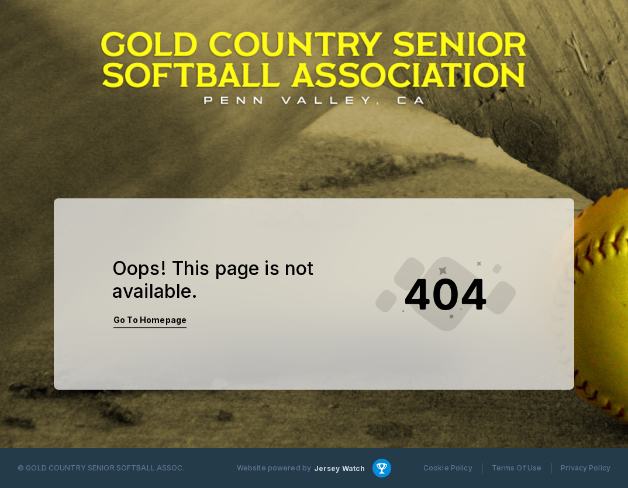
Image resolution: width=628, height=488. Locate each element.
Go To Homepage (150, 320)
